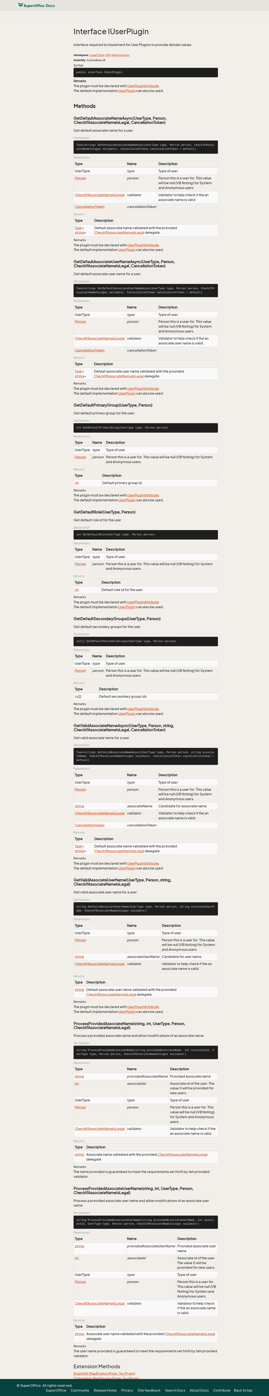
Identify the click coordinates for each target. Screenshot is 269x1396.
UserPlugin (127, 91)
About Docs (199, 1390)
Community (80, 1390)
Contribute (222, 1390)
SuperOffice (96, 55)
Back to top (243, 1390)
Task (78, 228)
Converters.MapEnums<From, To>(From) (106, 1378)
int (77, 483)
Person (80, 178)
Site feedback (149, 1390)
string (79, 232)
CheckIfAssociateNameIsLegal (100, 195)
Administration (120, 55)
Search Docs (175, 1390)
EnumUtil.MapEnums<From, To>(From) (104, 1373)
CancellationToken (89, 207)
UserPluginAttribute (143, 86)
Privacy (127, 1390)
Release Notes (105, 1390)
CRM (108, 55)
